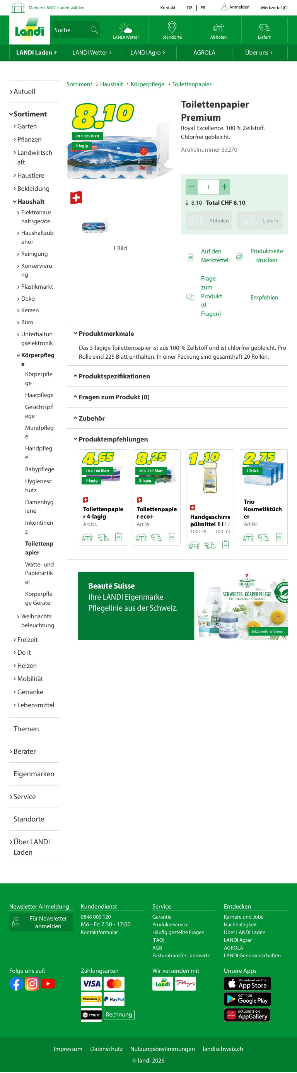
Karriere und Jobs (243, 916)
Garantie (162, 916)
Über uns (256, 52)
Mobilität (30, 678)
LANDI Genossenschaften (252, 955)
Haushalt (30, 201)
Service (25, 796)
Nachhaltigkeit (240, 924)
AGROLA (204, 52)
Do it (24, 652)
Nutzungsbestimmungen (162, 1049)
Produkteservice (170, 924)
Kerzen (30, 310)
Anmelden (239, 7)
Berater (25, 751)
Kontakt (168, 8)
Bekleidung (33, 188)
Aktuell (24, 91)
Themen (26, 728)
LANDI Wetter (90, 52)
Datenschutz (106, 1049)
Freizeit (27, 639)
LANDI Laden (34, 52)
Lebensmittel (36, 704)
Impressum (68, 1049)
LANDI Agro (145, 52)
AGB (157, 947)
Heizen (27, 665)
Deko (28, 299)
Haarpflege (39, 395)
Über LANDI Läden (245, 932)
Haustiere (30, 175)
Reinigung (34, 254)
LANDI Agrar (238, 939)
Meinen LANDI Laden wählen (57, 8)
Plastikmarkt (37, 287)
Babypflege (39, 469)
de (190, 8)
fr (203, 8)
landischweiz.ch (223, 1049)
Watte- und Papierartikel (39, 573)
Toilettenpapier (192, 84)
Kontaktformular (99, 932)
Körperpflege (148, 84)
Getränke (30, 691)
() (274, 8)
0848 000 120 (96, 916)
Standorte (29, 818)
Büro (27, 322)
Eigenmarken (34, 773)
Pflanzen (29, 139)
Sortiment (30, 113)
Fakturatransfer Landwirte (181, 955)
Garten (27, 126)
